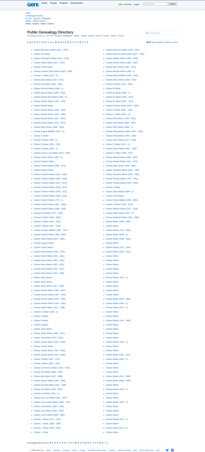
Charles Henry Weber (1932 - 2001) (49, 269)
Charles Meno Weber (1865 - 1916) (121, 67)
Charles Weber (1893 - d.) (117, 389)
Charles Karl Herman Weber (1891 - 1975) (52, 368)
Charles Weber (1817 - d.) (117, 307)
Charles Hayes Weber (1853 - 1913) (49, 260)
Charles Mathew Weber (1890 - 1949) (122, 58)
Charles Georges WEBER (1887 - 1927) (51, 230)
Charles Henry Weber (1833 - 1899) (49, 273)
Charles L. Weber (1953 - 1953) (47, 428)
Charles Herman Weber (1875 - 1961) (50, 299)
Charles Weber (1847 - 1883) (118, 376)
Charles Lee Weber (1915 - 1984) (48, 389)
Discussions (77, 3)
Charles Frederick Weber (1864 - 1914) (50, 196)
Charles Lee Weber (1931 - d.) (47, 393)
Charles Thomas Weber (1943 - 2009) (122, 183)
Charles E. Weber (41, 136)
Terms (74, 450)
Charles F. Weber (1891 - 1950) (47, 217)
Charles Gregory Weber (44, 243)
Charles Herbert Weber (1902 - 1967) (50, 290)
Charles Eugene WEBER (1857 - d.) (49, 131)
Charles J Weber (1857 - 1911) (47, 359)
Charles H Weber (41, 316)
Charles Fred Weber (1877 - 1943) (48, 213)
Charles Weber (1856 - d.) (117, 359)
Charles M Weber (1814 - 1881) (119, 84)
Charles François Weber (44, 161)
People (53, 3)
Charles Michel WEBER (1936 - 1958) (122, 75)
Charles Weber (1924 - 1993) (118, 320)
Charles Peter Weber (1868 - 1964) (121, 123)
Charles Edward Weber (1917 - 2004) (50, 118)
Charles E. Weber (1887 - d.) (46, 149)
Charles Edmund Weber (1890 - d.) (49, 88)
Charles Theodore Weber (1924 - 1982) (122, 170)
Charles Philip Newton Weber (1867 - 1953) (124, 131)
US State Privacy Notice (97, 450)
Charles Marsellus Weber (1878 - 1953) (122, 50)
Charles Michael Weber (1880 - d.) (120, 71)
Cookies (112, 450)
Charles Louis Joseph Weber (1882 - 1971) (52, 402)
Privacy (82, 450)
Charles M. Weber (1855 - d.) (118, 93)
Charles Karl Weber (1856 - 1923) (48, 372)
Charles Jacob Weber (43, 329)
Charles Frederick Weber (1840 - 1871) (50, 191)
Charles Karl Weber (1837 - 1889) (48, 376)
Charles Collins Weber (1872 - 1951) (49, 63)
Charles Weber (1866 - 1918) (118, 252)
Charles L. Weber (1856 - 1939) (47, 423)
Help (158, 450)
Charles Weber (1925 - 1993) (118, 299)
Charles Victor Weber (115, 196)
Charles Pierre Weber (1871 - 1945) (121, 140)
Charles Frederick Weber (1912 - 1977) (50, 183)
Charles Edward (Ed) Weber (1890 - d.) (50, 97)
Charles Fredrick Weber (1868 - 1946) (50, 209)
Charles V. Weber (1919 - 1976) (119, 204)
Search (173, 4)
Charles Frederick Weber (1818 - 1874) (50, 187)
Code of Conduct (124, 450)
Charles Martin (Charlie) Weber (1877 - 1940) (125, 54)
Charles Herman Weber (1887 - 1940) (50, 295)
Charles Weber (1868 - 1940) (118, 221)
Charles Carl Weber (42, 54)
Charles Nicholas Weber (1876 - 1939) (122, 106)
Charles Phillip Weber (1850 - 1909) (121, 136)
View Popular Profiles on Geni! (162, 42)
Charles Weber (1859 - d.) (117, 234)
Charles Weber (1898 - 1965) (118, 239)
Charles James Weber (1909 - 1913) (49, 333)
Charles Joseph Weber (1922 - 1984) (49, 350)
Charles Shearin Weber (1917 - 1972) (122, 161)
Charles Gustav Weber (43, 247)
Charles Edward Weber (43, 106)
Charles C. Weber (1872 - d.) (46, 75)
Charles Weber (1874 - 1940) (118, 247)
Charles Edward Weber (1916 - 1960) (50, 110)
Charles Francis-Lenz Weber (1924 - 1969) (52, 153)
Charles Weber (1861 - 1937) (118, 355)
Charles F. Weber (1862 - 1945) (47, 221)
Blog (135, 450)
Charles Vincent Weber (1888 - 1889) (121, 200)
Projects (64, 3)
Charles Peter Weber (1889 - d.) (119, 127)
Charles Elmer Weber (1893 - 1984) (49, 127)
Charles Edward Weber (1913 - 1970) (50, 123)
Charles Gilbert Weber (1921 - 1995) (49, 239)
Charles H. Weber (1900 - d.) (46, 312)
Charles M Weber (113, 88)
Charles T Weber (113, 187)
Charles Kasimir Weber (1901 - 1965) (50, 381)
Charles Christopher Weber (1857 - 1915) (51, 58)
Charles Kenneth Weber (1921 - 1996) (50, 385)
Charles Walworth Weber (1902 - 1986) (122, 217)
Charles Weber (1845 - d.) (117, 402)
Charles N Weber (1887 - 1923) (119, 110)
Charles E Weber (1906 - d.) (46, 140)
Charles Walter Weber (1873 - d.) (120, 213)
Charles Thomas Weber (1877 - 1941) (122, 178)
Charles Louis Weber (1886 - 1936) (49, 406)
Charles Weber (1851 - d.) (117, 419)
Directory (56, 450)
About (48, 450)
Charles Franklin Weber (44, 170)
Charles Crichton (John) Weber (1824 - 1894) (53, 71)
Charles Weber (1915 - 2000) (118, 230)
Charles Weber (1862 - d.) (117, 342)
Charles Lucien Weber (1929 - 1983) (49, 415)
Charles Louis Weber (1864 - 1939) (49, 411)
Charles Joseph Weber (43, 346)
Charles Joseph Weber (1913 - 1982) (49, 355)
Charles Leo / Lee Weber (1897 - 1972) (50, 398)
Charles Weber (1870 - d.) (117, 277)
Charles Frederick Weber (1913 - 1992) (50, 174)
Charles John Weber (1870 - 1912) (48, 338)
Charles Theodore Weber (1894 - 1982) (122, 174)
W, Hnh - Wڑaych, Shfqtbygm (38, 18)
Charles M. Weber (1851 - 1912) (119, 97)
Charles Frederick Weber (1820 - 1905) (50, 178)
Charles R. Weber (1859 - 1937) (119, 153)
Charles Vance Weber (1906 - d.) (120, 191)
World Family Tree (146, 450)
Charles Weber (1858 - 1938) (118, 381)
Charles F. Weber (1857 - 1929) (47, 226)
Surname (66, 450)
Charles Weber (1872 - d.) (117, 428)
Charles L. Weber (41, 432)
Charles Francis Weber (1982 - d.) (48, 157)
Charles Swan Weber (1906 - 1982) (121, 166)
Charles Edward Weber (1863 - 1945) (50, 101)
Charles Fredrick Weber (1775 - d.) (48, 200)
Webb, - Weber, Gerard (35, 21)
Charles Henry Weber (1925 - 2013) (49, 264)
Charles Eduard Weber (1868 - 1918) (49, 93)
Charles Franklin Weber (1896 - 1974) (50, 166)
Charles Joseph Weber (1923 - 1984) (49, 342)
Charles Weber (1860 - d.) (117, 303)
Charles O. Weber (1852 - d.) (118, 114)
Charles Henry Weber (43, 277)
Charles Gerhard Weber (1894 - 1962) (50, 234)
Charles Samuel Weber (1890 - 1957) (122, 157)
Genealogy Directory (34, 16)
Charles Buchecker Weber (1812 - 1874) (51, 50)
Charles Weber (112, 226)
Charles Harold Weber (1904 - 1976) (49, 252)
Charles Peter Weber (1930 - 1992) (121, 118)
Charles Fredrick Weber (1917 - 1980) (50, 204)
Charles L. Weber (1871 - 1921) (47, 419)
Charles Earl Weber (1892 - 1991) (48, 84)
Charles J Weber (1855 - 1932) (47, 363)
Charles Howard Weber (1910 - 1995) (50, 303)
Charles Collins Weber (43, 67)
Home (44, 3)
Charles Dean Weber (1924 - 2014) (49, 80)
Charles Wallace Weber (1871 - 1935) (122, 209)
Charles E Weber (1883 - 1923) (47, 144)
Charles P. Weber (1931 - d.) (118, 144)
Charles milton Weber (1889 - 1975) (121, 80)
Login (136, 4)
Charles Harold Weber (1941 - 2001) (49, 256)
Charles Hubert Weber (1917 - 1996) (49, 307)
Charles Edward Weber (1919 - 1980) (50, 114)
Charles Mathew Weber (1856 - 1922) (122, 63)
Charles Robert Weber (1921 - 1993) (121, 149)
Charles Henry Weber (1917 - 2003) (49, 286)
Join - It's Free (125, 4)
